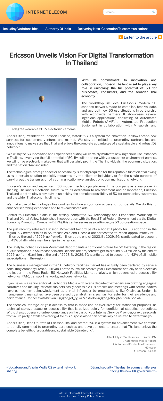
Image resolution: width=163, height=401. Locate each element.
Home (61, 396)
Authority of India (58, 29)
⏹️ (160, 37)
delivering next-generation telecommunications (113, 29)
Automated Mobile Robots (141, 340)
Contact (100, 396)
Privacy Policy (86, 396)
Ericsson (151, 347)
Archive (71, 396)
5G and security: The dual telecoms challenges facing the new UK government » (123, 369)
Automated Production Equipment (136, 344)
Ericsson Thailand (146, 351)
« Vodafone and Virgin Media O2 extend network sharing (41, 369)
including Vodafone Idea (20, 29)
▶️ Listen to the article (137, 37)
